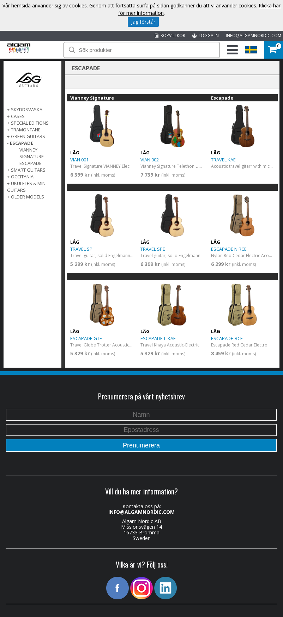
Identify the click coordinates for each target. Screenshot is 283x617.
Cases (18, 116)
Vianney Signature (31, 153)
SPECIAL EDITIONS (30, 123)
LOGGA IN (205, 35)
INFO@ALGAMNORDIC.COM (253, 35)
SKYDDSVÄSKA (26, 109)
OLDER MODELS (27, 197)
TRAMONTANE (26, 129)
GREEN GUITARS (28, 136)
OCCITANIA (22, 176)
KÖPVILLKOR (170, 35)
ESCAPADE (21, 143)
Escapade (30, 163)
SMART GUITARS (28, 170)
